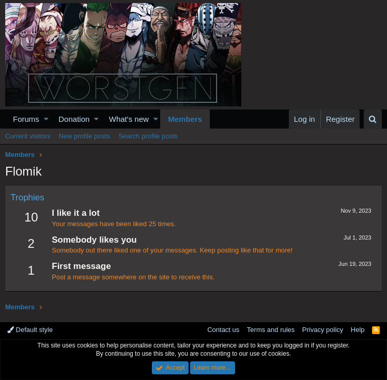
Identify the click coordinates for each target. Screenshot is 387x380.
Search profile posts (148, 136)
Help (358, 330)
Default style (30, 330)
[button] (46, 119)
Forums (26, 119)
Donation (73, 119)
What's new (129, 119)
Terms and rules (271, 330)
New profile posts (84, 136)
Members (185, 119)
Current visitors (27, 136)
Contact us (223, 330)
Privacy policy (322, 330)
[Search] (373, 119)
